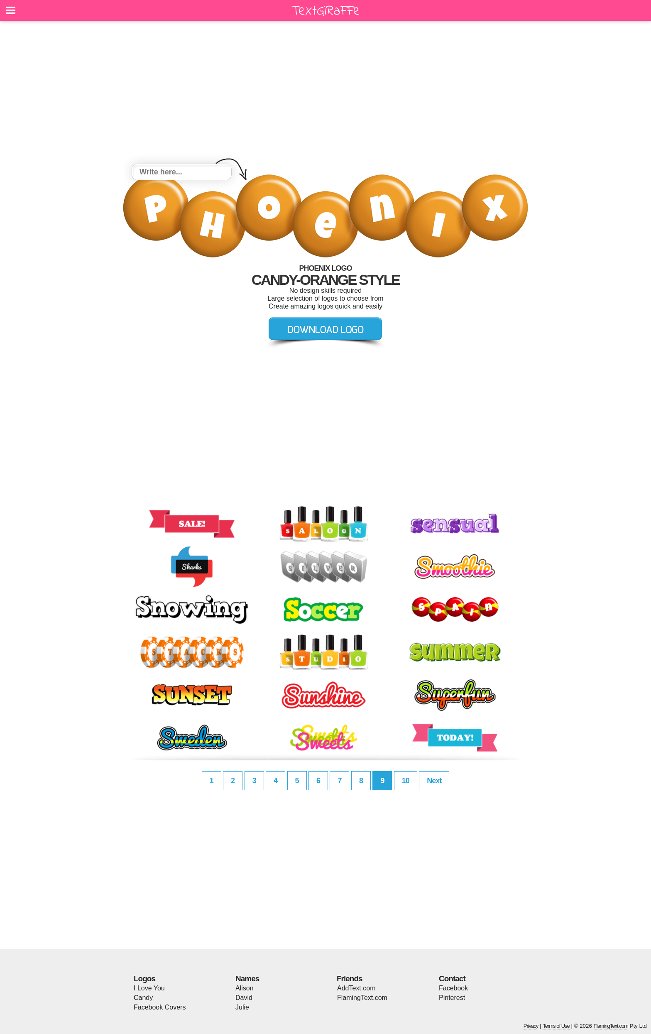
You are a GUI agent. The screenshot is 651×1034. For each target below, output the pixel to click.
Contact (452, 978)
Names (247, 978)
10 (405, 781)
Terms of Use (556, 1026)
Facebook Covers (160, 1007)
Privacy (531, 1026)
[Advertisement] (325, 93)
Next (434, 781)
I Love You (149, 988)
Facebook (453, 988)
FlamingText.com (362, 997)
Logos (144, 978)
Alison (244, 988)
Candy (143, 997)
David (243, 997)
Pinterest (452, 997)
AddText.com (356, 988)
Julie (242, 1007)
